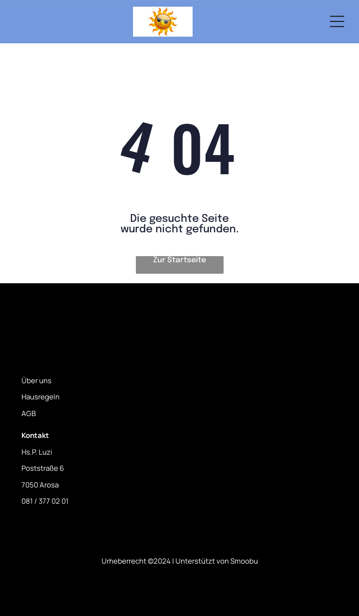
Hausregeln (40, 397)
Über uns (36, 381)
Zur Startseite (179, 260)
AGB (28, 413)
